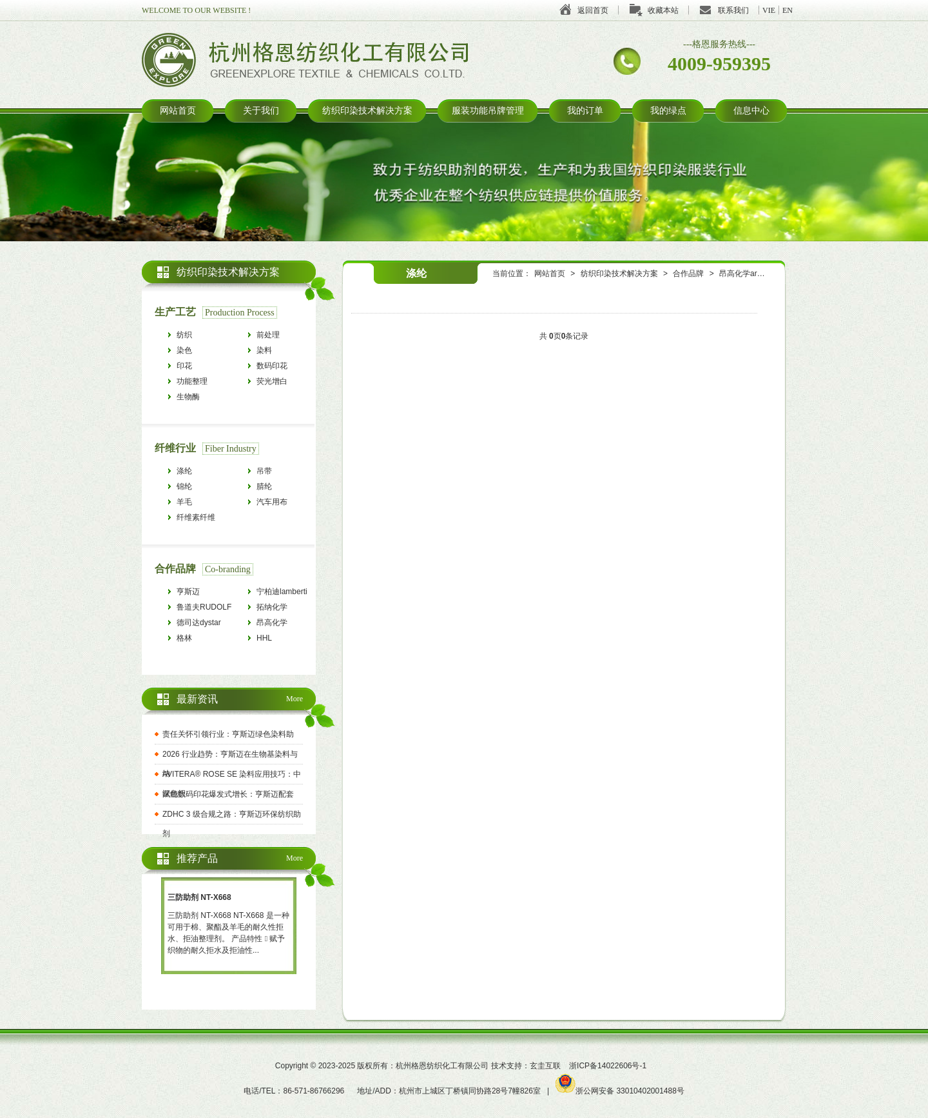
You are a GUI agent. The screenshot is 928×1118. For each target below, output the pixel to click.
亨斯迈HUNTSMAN (198, 593)
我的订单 (585, 110)
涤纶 (184, 470)
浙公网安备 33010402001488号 (620, 1090)
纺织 (184, 334)
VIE (768, 10)
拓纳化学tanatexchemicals (285, 609)
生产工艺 (175, 311)
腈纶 (264, 486)
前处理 (268, 334)
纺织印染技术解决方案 (367, 110)
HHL (264, 638)
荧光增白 (271, 381)
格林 (184, 638)
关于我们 (261, 110)
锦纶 (184, 486)
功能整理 (192, 381)
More (294, 698)
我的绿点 (668, 110)
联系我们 (733, 10)
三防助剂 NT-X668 (199, 897)
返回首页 (592, 10)
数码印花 (271, 365)
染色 (184, 350)
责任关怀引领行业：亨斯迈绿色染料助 (228, 734)
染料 (264, 350)
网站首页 (178, 110)
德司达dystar (199, 622)
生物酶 (188, 396)
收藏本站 (663, 10)
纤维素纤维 (196, 517)
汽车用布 (271, 501)
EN (787, 10)
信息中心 (751, 110)
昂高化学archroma (751, 273)
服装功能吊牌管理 (488, 110)
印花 (184, 365)
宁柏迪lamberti (281, 591)
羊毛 (184, 501)
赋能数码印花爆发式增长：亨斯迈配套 (228, 794)
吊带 (264, 470)
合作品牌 (688, 273)
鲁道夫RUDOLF (204, 607)
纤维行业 (175, 448)
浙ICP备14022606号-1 (607, 1065)
